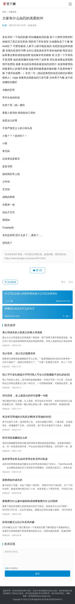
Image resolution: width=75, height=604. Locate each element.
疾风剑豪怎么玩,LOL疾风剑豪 (18, 522)
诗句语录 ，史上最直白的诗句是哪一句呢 (25, 395)
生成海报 (10, 282)
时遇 (4, 25)
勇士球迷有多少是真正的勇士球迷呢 (22, 332)
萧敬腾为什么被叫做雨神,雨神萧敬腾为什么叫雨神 (30, 501)
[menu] (70, 4)
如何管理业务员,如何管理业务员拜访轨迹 (25, 458)
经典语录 (32, 25)
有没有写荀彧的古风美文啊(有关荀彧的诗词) (26, 416)
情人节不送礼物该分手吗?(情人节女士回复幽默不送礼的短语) (36, 374)
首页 (4, 12)
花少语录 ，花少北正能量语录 (18, 353)
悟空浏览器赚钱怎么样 (14, 437)
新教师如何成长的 (12, 479)
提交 (37, 573)
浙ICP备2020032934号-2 (52, 599)
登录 (7, 568)
